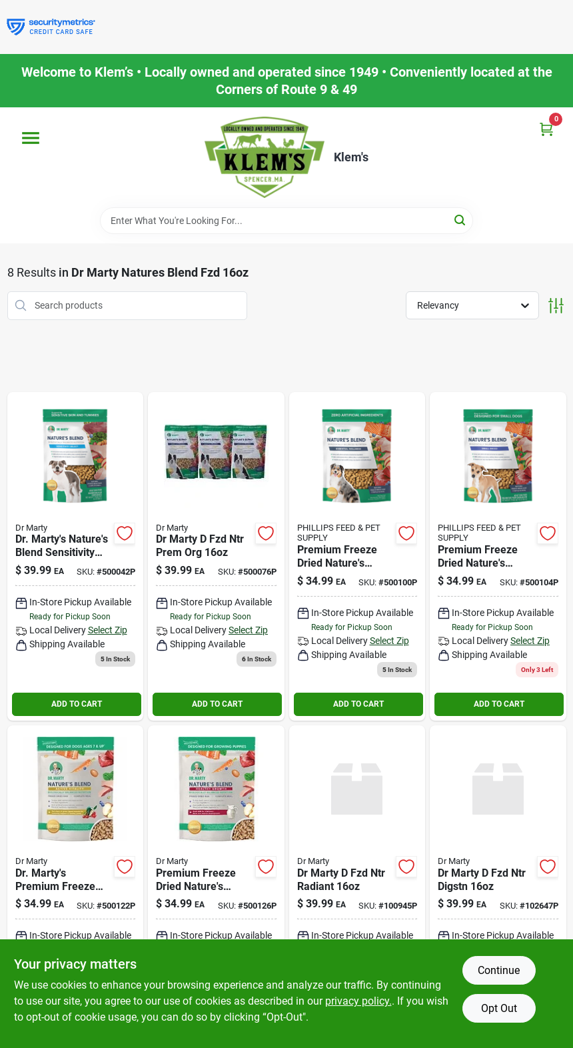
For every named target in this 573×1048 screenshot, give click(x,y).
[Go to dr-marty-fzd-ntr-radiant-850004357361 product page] (357, 884)
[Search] (460, 220)
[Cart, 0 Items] (546, 129)
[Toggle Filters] (556, 305)
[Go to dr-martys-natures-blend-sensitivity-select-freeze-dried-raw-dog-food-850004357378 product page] (75, 556)
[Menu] (30, 138)
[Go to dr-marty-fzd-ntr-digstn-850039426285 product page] (498, 884)
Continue (499, 970)
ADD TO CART (76, 704)
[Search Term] (286, 220)
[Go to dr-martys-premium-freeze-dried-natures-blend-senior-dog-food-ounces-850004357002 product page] (75, 884)
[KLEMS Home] (264, 157)
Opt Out (499, 1008)
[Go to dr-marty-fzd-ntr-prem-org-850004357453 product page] (216, 556)
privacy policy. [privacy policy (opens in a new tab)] (358, 1001)
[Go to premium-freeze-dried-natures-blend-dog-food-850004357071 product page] (357, 556)
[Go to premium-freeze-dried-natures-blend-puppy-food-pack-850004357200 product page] (216, 884)
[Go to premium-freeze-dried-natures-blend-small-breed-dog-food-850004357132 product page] (498, 556)
